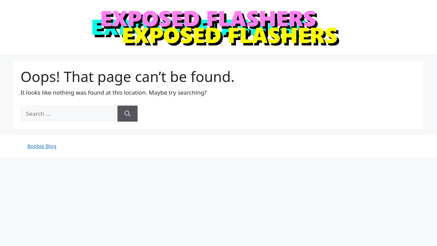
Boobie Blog (41, 145)
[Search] (127, 114)
